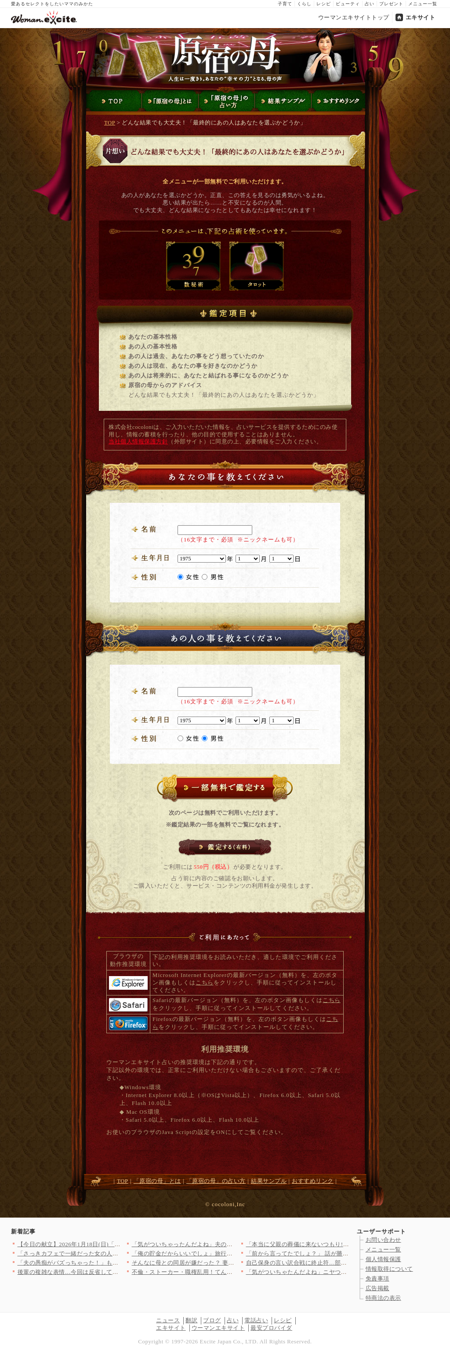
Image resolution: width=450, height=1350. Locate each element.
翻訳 (191, 1320)
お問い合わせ (383, 1240)
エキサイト (420, 17)
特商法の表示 (383, 1298)
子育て (285, 3)
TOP (109, 123)
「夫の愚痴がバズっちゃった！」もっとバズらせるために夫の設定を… (113, 1262)
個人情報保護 (383, 1259)
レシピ (323, 3)
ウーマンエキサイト (218, 1327)
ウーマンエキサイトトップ (353, 17)
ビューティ (348, 3)
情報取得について (389, 1269)
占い (369, 3)
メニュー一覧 (422, 3)
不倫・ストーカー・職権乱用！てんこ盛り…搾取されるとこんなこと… (227, 1272)
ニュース (168, 1320)
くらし (304, 3)
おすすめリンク (313, 1181)
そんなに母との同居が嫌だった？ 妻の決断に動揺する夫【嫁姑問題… (225, 1262)
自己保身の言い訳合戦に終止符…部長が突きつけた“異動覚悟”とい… (338, 1262)
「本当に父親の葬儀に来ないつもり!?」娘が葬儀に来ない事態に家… (337, 1244)
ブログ (212, 1320)
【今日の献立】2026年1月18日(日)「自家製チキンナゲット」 (99, 1244)
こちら (205, 983)
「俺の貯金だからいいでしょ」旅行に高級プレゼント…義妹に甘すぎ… (227, 1253)
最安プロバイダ (271, 1327)
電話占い (256, 1320)
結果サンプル (269, 1181)
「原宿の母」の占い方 (216, 1181)
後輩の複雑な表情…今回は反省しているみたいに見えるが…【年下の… (113, 1272)
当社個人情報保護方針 (138, 442)
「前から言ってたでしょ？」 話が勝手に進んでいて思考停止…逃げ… (339, 1253)
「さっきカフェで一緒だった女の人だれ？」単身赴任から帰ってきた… (113, 1253)
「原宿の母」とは (157, 1181)
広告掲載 (377, 1288)
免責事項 (377, 1278)
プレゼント (391, 3)
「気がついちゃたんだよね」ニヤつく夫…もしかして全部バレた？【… (341, 1272)
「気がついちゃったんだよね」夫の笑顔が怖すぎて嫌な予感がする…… (227, 1244)
